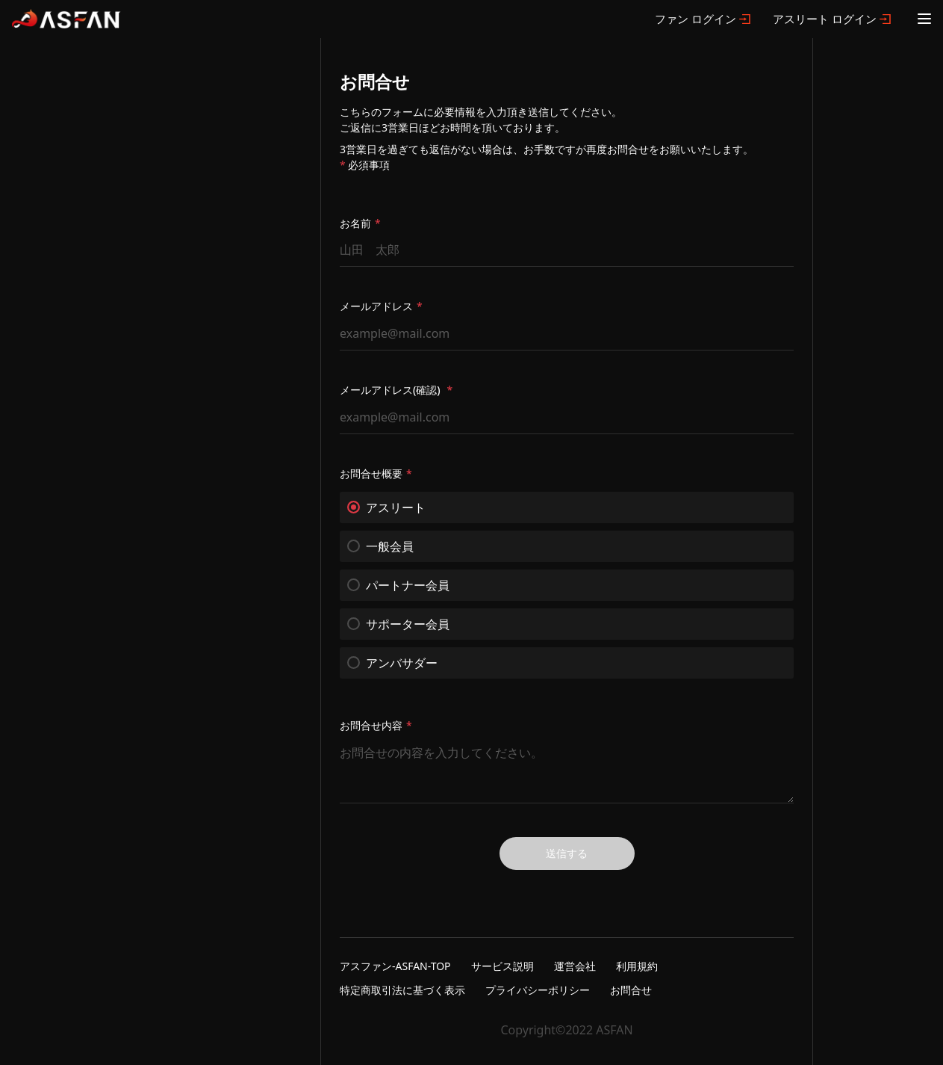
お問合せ (631, 990)
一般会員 (380, 546)
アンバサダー (392, 663)
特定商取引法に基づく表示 (402, 990)
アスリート (386, 507)
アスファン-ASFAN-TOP (395, 966)
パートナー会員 (398, 585)
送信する (567, 853)
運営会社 (575, 966)
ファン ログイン (695, 18)
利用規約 (637, 966)
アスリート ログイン (825, 18)
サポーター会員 (398, 624)
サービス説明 (502, 966)
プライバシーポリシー (537, 990)
